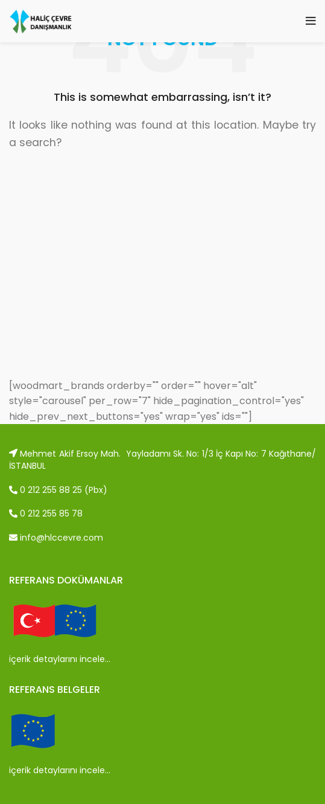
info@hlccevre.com (56, 538)
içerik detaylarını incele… (59, 659)
